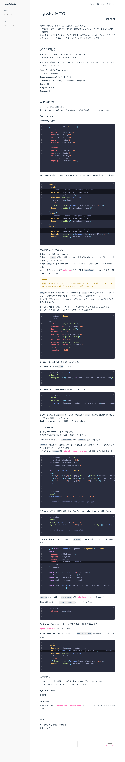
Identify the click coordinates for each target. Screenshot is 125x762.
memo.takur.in (10, 4)
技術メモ (91, 4)
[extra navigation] (120, 4)
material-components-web (74, 451)
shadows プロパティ (86, 597)
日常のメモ (100, 4)
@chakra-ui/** (76, 705)
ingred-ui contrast (48, 629)
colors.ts (67, 270)
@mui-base (62, 705)
